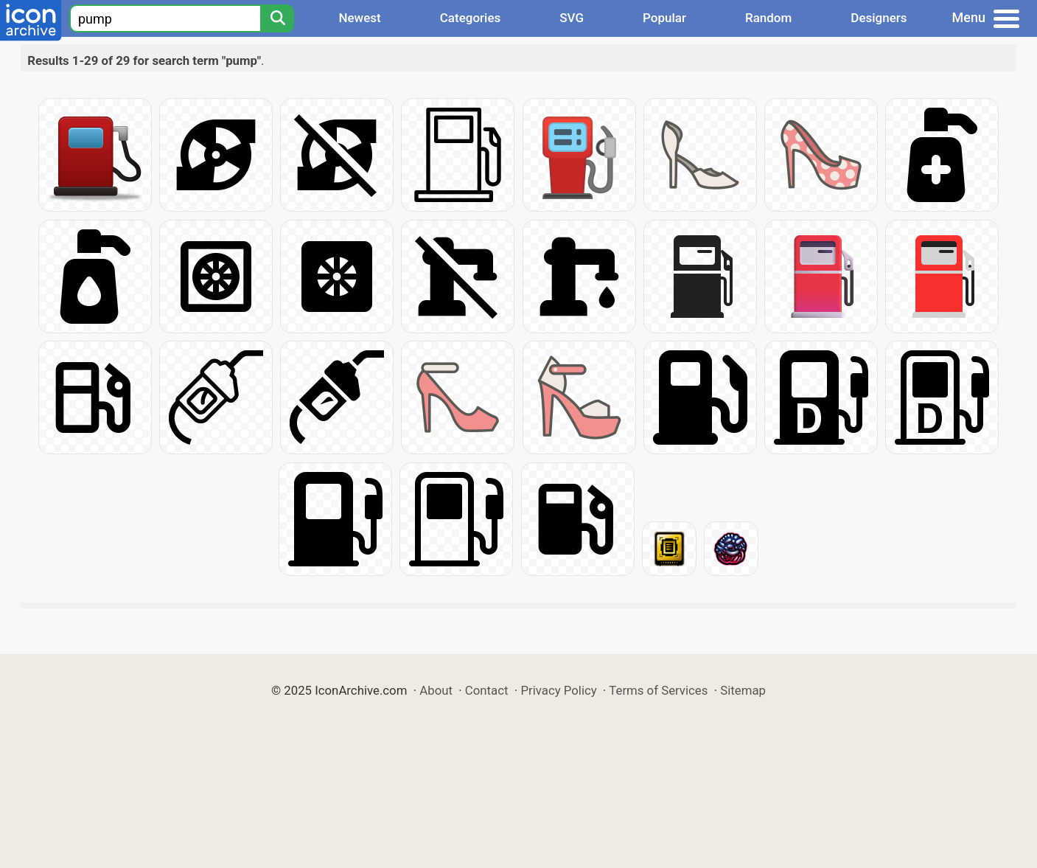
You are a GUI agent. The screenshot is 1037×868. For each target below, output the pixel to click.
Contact (487, 690)
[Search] (277, 18)
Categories (470, 17)
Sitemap (743, 690)
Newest (359, 17)
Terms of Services (658, 690)
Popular (664, 17)
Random (768, 17)
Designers (879, 17)
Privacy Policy (558, 690)
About (436, 690)
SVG (571, 17)
